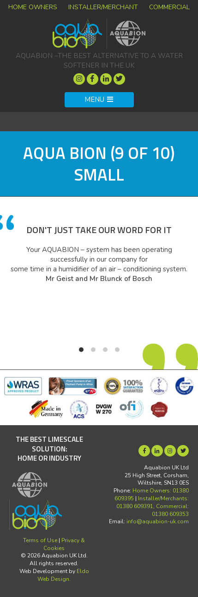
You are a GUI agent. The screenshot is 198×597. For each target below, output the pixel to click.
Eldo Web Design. (63, 575)
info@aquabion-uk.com (157, 521)
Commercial (169, 7)
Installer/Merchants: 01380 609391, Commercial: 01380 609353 (152, 506)
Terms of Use (40, 540)
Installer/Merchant (103, 7)
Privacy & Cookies (64, 544)
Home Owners (32, 7)
